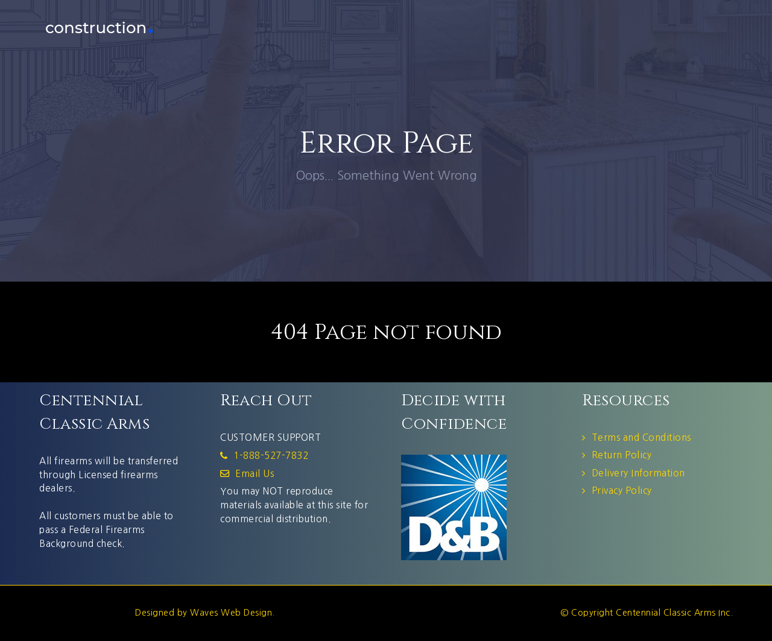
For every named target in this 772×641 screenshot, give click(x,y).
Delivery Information (638, 473)
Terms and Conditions (641, 437)
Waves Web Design (231, 612)
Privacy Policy (622, 490)
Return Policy (622, 454)
